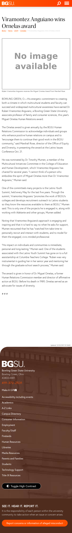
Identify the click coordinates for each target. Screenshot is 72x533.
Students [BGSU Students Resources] (6, 464)
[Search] (59, 3)
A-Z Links (7, 408)
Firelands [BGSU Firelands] (6, 436)
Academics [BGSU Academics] (7, 402)
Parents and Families (12, 458)
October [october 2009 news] (23, 31)
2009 (16, 31)
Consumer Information (13, 419)
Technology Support (12, 469)
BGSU (4, 31)
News (10, 31)
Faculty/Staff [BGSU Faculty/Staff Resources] (9, 430)
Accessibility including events (17, 397)
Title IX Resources (11, 475)
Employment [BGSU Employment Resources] (8, 425)
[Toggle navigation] (66, 3)
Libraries (6, 447)
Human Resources (11, 441)
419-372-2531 (12, 383)
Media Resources (11, 453)
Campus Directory (11, 413)
